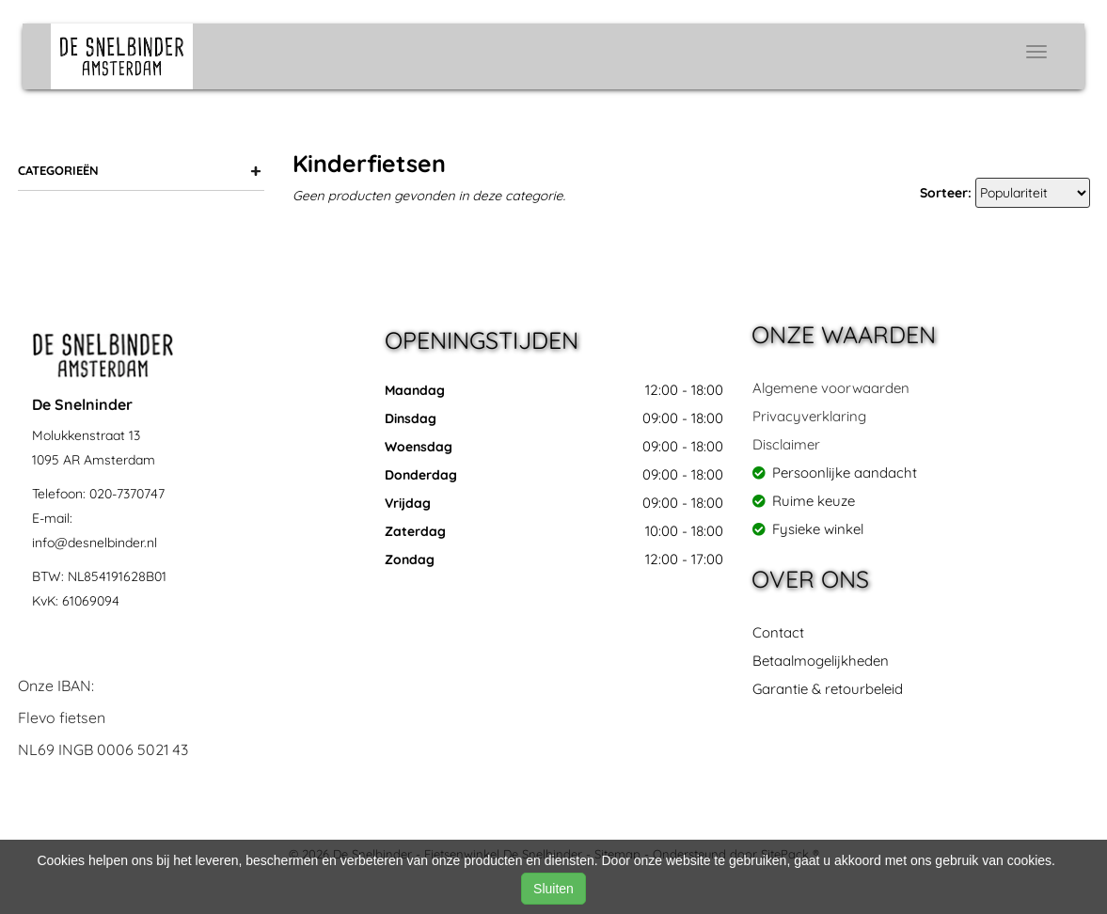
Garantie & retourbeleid (827, 689)
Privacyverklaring (809, 416)
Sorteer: (946, 192)
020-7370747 (127, 493)
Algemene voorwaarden (830, 388)
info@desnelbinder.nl (94, 542)
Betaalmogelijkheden (820, 661)
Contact (778, 632)
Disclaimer (786, 444)
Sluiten (553, 888)
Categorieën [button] (140, 170)
